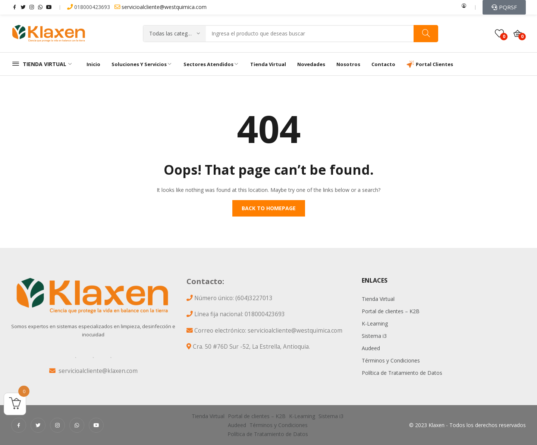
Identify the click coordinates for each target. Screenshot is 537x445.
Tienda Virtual (378, 298)
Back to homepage (269, 208)
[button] (504, 7)
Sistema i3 (374, 335)
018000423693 (89, 6)
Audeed (371, 348)
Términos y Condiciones (391, 360)
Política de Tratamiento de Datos (402, 372)
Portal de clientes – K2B (391, 311)
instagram (31, 6)
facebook (14, 6)
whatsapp (40, 6)
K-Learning (375, 323)
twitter (23, 6)
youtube (48, 6)
